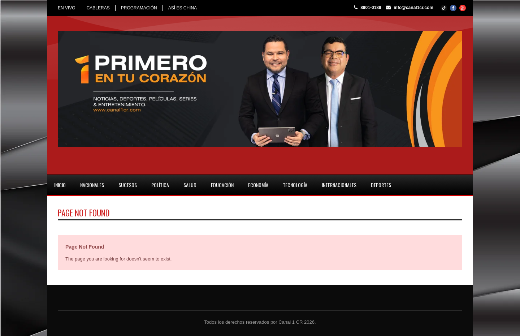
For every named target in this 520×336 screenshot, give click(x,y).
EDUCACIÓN (222, 185)
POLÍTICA (160, 185)
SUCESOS (127, 185)
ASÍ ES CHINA (182, 7)
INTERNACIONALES (339, 185)
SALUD (189, 185)
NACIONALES (92, 185)
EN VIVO (66, 7)
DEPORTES (381, 185)
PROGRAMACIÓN (139, 7)
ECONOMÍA (258, 185)
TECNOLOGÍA (295, 185)
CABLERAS (98, 7)
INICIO (60, 185)
